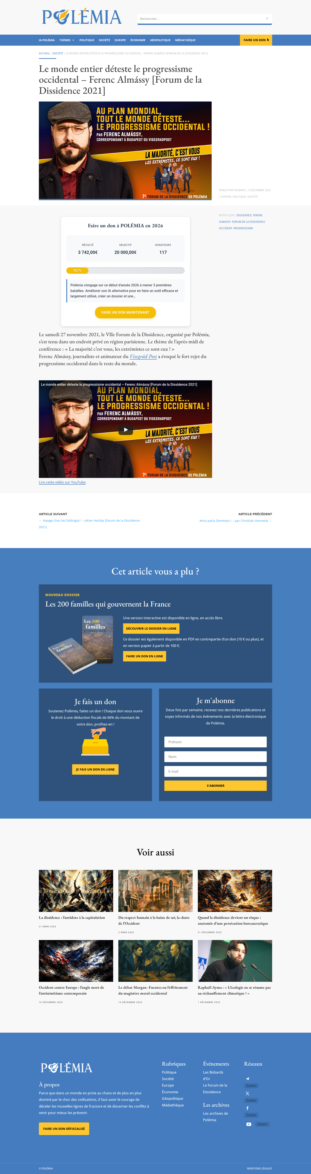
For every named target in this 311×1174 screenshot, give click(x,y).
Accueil (44, 53)
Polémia (239, 190)
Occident (225, 228)
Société (104, 40)
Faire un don (255, 40)
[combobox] (204, 19)
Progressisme (243, 228)
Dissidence (244, 215)
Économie (137, 40)
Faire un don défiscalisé (64, 1129)
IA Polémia (47, 40)
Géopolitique (160, 40)
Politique (86, 40)
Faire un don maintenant (125, 312)
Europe (120, 40)
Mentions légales (259, 1168)
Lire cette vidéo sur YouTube (62, 482)
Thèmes (64, 40)
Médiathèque (185, 40)
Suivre (251, 1086)
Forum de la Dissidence (248, 222)
